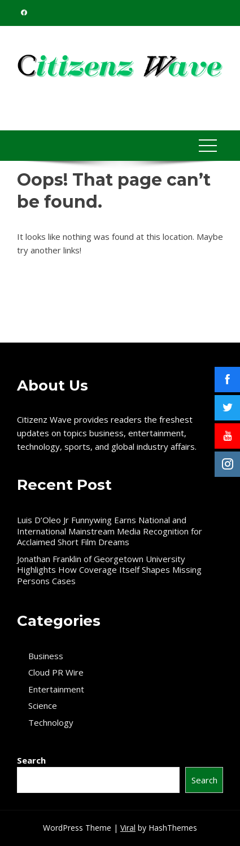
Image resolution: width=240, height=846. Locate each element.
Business (45, 656)
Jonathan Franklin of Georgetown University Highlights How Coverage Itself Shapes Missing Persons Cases (109, 569)
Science (42, 705)
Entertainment (56, 689)
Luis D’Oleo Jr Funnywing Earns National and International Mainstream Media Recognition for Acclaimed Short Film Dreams (109, 530)
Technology (50, 722)
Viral (128, 827)
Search (31, 760)
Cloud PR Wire (56, 672)
